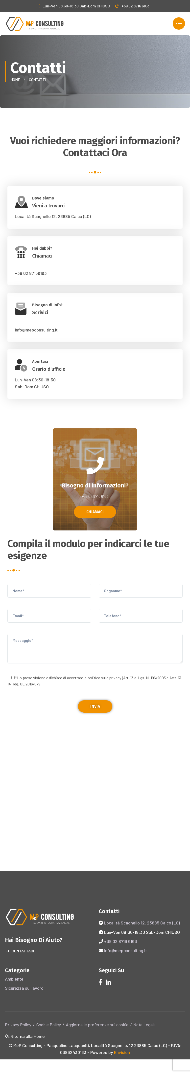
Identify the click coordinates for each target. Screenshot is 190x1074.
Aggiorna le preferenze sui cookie (97, 1024)
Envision (122, 1052)
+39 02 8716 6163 (132, 5)
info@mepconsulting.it (36, 329)
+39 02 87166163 (31, 273)
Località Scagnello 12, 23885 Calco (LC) (53, 216)
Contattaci (20, 951)
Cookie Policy (48, 1024)
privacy (115, 677)
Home (16, 79)
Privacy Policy (18, 1024)
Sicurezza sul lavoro (24, 988)
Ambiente (14, 979)
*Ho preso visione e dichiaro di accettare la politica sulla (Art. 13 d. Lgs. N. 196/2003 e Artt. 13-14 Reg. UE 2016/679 (95, 680)
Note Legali (144, 1024)
